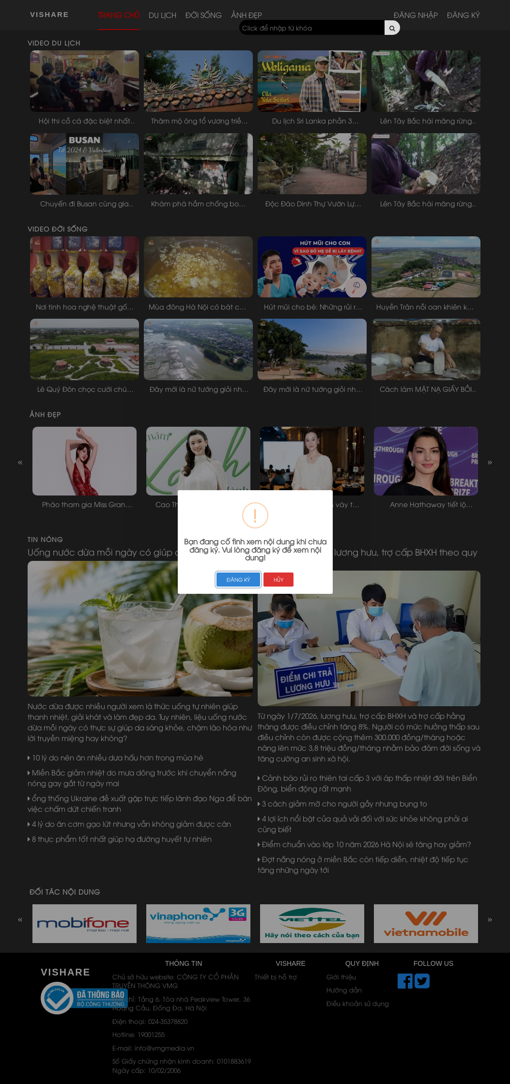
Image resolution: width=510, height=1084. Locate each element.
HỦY (278, 579)
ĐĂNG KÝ (238, 579)
